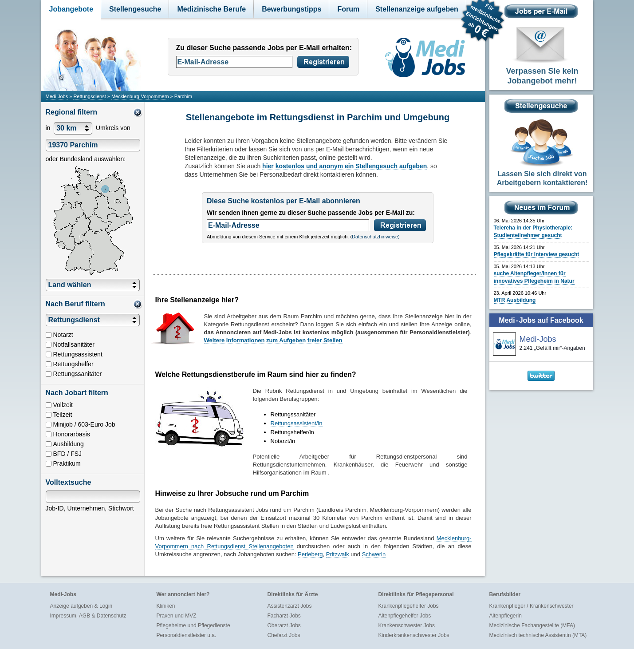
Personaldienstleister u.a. (187, 635)
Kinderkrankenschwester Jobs (413, 635)
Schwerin (374, 554)
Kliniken (166, 606)
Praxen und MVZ (177, 616)
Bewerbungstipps (291, 9)
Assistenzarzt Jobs (290, 606)
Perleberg (310, 554)
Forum (348, 9)
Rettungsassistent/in (297, 423)
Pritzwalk (337, 554)
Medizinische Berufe (211, 9)
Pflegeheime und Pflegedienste (193, 625)
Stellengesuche (135, 9)
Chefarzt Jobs (284, 635)
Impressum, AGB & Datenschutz (88, 616)
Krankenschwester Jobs (406, 625)
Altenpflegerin (505, 616)
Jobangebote (71, 9)
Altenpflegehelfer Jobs (404, 616)
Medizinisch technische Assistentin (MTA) (538, 635)
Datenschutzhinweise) (376, 236)
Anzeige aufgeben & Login (81, 606)
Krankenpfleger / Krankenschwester (531, 606)
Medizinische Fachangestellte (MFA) (532, 625)
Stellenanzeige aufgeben (416, 9)
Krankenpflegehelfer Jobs (408, 606)
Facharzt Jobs (284, 616)
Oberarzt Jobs (284, 625)
